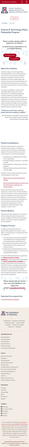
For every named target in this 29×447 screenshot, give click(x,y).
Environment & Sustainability (9, 369)
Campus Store (5, 365)
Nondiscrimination (10, 323)
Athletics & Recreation (7, 362)
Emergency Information (18, 321)
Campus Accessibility (18, 325)
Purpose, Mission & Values (8, 380)
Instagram (5, 411)
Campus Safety (20, 323)
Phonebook (4, 396)
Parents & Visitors (6, 346)
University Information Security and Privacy (14, 441)
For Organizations (10, 55)
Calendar (14, 18)
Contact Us (11, 327)
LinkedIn (5, 413)
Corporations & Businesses (8, 348)
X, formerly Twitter (8, 409)
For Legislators (14, 59)
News (2, 394)
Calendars (3, 390)
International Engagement (8, 371)
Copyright (8, 325)
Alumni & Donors (5, 344)
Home (5, 23)
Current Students (5, 339)
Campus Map (4, 392)
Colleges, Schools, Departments (9, 367)
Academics (4, 358)
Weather (3, 399)
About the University (6, 356)
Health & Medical (5, 373)
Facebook (5, 407)
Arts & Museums (5, 360)
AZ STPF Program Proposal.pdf (10, 299)
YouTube (5, 415)
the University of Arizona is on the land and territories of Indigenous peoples (14, 424)
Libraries (3, 376)
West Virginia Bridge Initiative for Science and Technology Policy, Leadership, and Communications (15, 185)
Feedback (18, 327)
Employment (7, 321)
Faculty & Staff (5, 341)
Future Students (5, 337)
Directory (3, 388)
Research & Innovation (7, 378)
